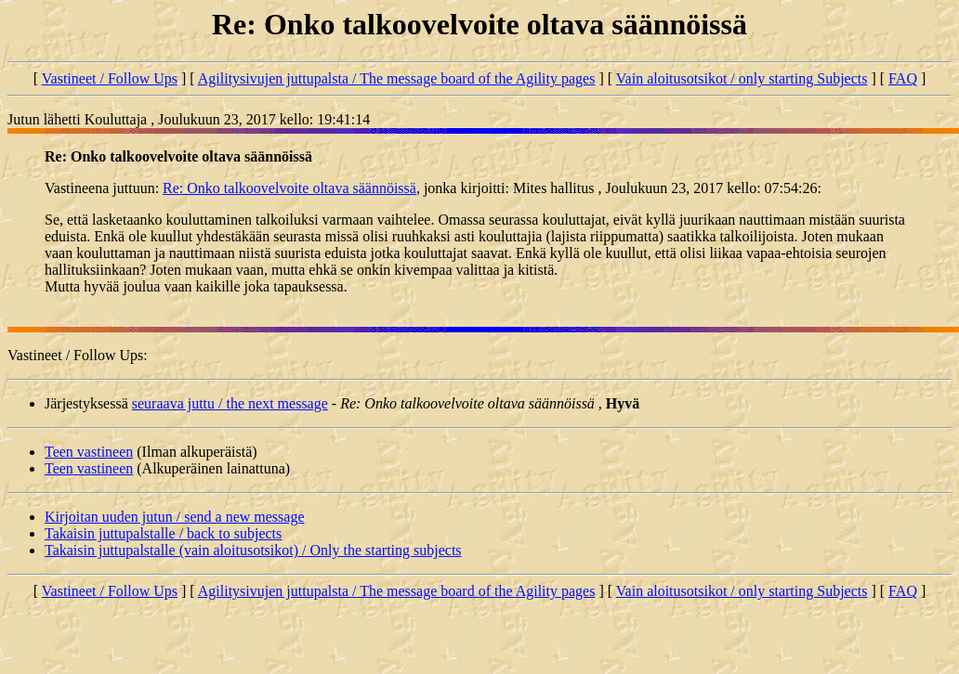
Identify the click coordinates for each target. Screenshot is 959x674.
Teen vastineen (89, 452)
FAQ (902, 78)
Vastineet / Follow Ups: (77, 355)
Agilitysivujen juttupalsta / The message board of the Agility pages (397, 78)
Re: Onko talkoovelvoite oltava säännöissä (289, 188)
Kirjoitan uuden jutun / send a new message (175, 517)
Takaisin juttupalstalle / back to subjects (163, 533)
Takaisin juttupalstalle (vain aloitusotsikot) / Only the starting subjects (253, 550)
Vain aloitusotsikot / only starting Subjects (742, 78)
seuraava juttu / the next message (230, 403)
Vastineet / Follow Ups (109, 78)
